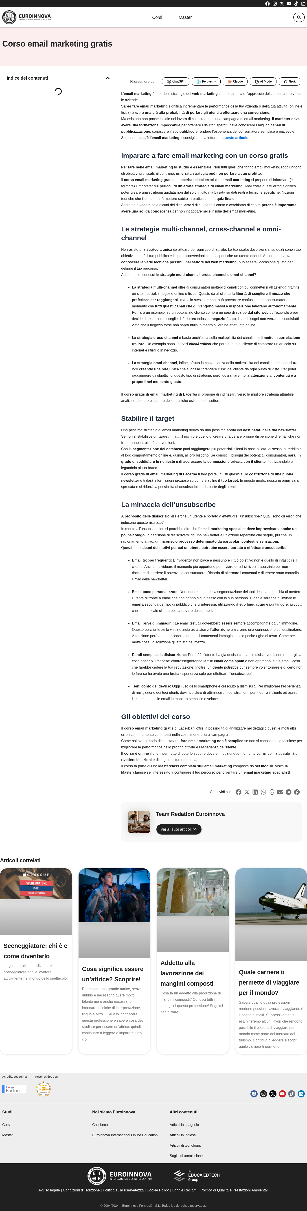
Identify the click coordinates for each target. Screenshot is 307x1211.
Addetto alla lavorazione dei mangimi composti (187, 973)
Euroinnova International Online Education (125, 1135)
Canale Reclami (185, 1190)
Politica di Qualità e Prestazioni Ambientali (234, 1190)
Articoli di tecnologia (185, 1145)
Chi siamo (100, 1125)
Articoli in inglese (183, 1135)
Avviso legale (49, 1190)
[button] (298, 17)
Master (185, 17)
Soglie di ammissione (186, 1156)
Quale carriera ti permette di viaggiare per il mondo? (270, 982)
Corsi (154, 17)
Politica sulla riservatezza (123, 1190)
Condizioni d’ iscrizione (81, 1190)
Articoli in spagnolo (184, 1125)
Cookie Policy (158, 1190)
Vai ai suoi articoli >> (178, 829)
